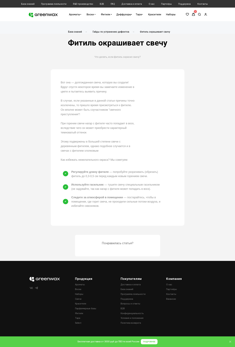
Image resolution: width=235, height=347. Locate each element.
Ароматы (74, 14)
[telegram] (36, 288)
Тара (139, 14)
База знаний (28, 4)
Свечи (78, 299)
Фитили (105, 14)
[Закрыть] (230, 342)
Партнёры (166, 4)
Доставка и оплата (132, 4)
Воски (90, 14)
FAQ (113, 4)
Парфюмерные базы (85, 308)
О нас (152, 4)
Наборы (170, 14)
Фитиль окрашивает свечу (155, 31)
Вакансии (171, 299)
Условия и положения (132, 318)
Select (78, 323)
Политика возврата (131, 323)
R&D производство (83, 4)
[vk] (31, 288)
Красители (154, 14)
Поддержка (184, 4)
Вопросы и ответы (130, 303)
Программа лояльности (53, 4)
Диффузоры (123, 14)
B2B (102, 4)
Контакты (202, 4)
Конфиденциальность (132, 313)
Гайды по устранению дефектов (111, 31)
